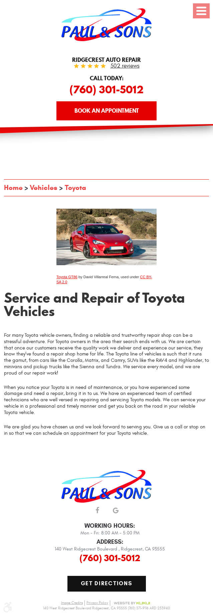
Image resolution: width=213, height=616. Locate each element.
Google (116, 511)
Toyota (75, 187)
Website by (132, 603)
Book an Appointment (106, 111)
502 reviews (125, 66)
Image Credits (72, 603)
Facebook (97, 511)
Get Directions (107, 583)
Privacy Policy (97, 603)
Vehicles (43, 187)
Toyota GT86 (66, 277)
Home (13, 187)
